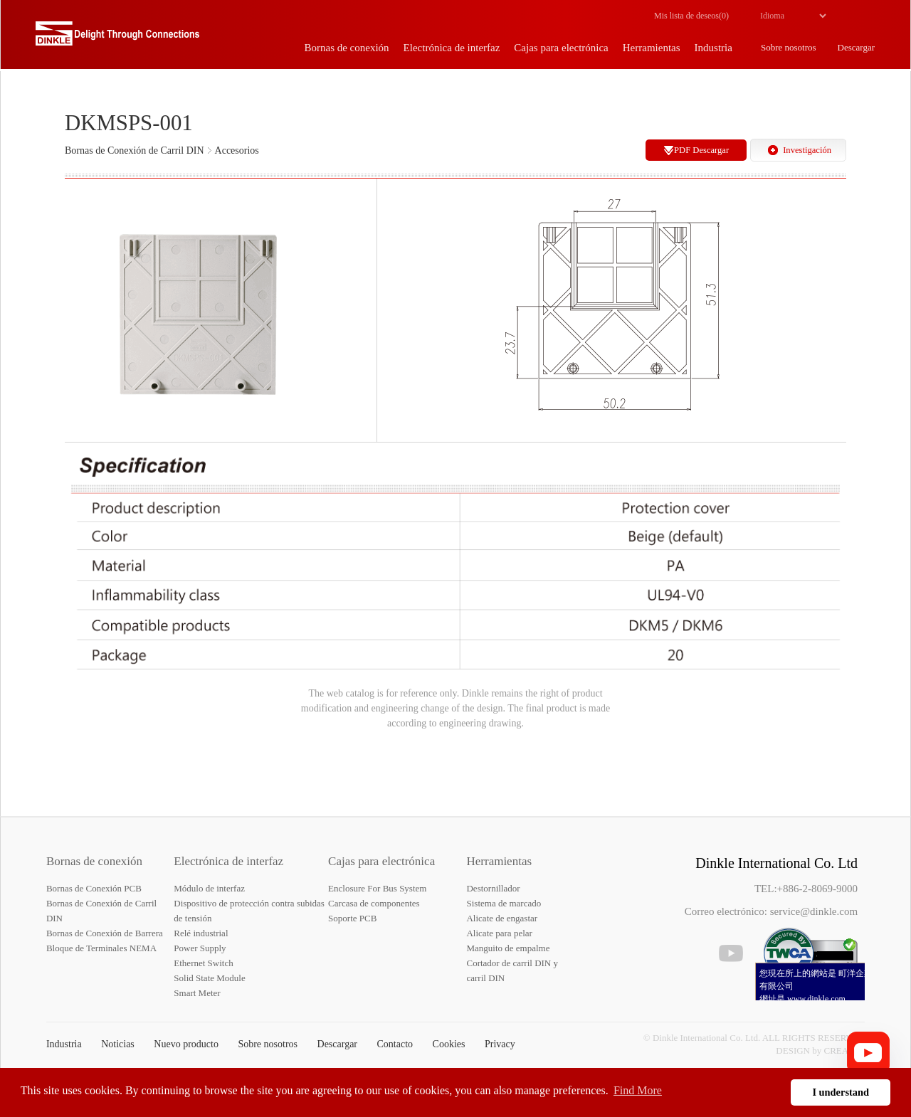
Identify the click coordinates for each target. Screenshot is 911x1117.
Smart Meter (197, 993)
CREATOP (844, 1050)
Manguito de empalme (507, 948)
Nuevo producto (186, 1044)
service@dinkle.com (814, 911)
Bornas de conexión (94, 861)
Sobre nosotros (267, 1044)
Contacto (395, 1044)
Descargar (337, 1044)
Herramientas (499, 861)
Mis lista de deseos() (691, 16)
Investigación (807, 150)
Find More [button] (638, 1090)
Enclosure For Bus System (377, 888)
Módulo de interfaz (209, 888)
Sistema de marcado (503, 903)
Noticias (118, 1044)
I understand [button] (840, 1092)
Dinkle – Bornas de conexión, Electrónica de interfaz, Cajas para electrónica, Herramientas (117, 39)
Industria (64, 1044)
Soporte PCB (352, 918)
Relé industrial (201, 933)
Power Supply (200, 948)
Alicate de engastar (501, 918)
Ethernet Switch (203, 963)
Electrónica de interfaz (228, 861)
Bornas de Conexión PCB (94, 888)
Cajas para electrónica (381, 861)
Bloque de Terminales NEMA (101, 948)
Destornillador (493, 888)
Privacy (500, 1044)
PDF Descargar (701, 150)
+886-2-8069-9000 (817, 888)
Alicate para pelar (499, 933)
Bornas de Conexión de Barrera (104, 933)
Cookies (449, 1044)
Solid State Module (209, 978)
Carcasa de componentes (374, 903)
